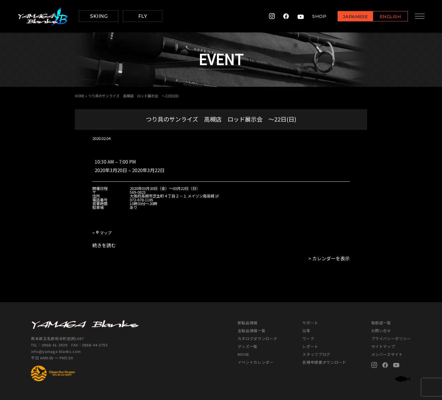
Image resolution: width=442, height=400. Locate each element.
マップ (103, 233)
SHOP (317, 16)
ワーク (308, 338)
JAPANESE (352, 16)
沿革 (306, 330)
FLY (142, 16)
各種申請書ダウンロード (324, 362)
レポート (310, 346)
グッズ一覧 (248, 346)
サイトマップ (383, 346)
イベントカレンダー (256, 362)
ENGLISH (388, 16)
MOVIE (243, 354)
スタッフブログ (316, 354)
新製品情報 (248, 322)
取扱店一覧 (381, 322)
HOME (79, 95)
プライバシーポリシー (391, 338)
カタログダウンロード (258, 338)
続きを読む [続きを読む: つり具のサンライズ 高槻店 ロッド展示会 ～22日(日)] (104, 245)
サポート (310, 322)
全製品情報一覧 (252, 330)
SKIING (99, 16)
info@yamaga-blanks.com (56, 351)
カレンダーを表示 (331, 258)
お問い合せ (381, 330)
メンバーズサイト (387, 354)
